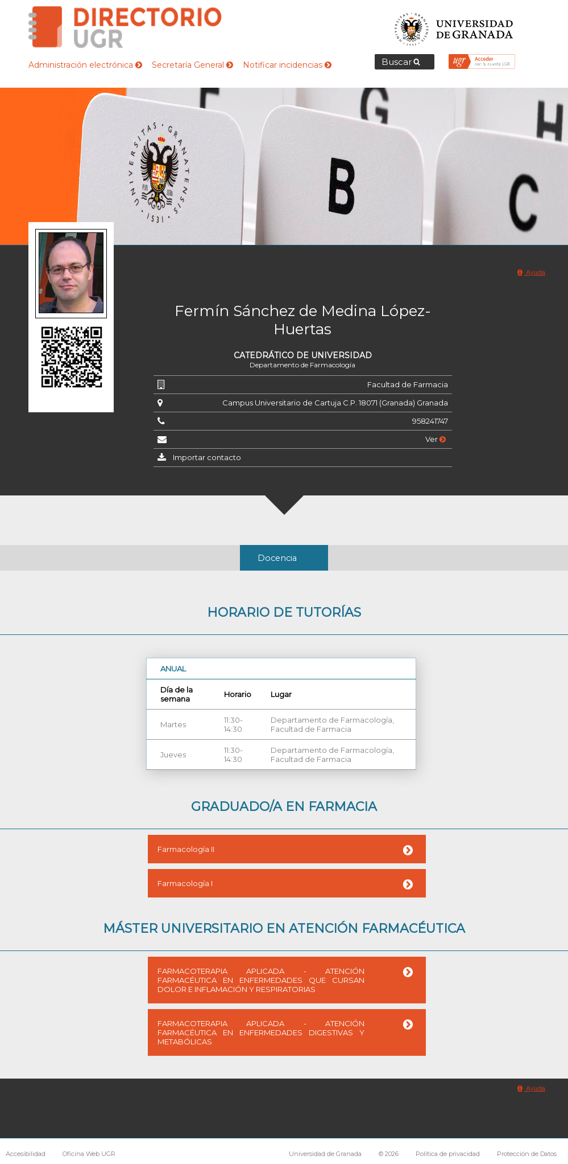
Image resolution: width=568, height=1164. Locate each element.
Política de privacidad (448, 1154)
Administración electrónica (85, 65)
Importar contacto (207, 457)
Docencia (277, 558)
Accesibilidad (25, 1154)
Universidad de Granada (454, 26)
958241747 (430, 420)
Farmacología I (185, 883)
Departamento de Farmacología (302, 364)
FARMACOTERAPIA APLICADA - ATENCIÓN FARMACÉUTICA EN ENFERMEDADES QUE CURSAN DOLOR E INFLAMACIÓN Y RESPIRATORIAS (260, 980)
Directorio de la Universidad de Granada (125, 27)
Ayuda (531, 272)
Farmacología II (185, 849)
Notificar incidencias (287, 65)
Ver (435, 439)
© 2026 (389, 1154)
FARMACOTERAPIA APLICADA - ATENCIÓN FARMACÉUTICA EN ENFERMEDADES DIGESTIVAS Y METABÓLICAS (260, 1032)
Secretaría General (192, 65)
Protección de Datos (527, 1154)
